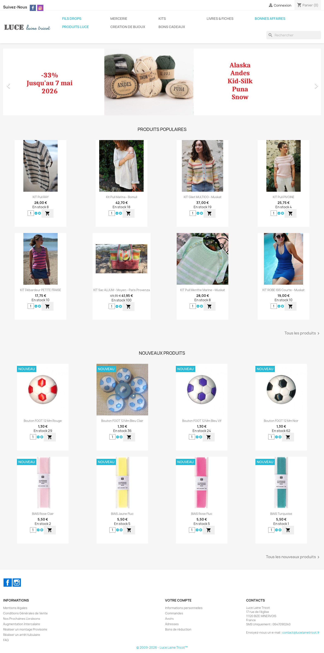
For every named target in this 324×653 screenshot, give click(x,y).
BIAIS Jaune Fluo (122, 514)
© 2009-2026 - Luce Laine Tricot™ (162, 647)
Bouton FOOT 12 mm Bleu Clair (122, 421)
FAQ (6, 640)
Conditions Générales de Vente (25, 613)
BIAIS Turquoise (281, 514)
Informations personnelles (183, 608)
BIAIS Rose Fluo (201, 514)
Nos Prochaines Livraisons (21, 619)
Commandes (174, 613)
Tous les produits (303, 333)
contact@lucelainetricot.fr (301, 632)
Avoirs (169, 619)
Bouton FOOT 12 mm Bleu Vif (201, 421)
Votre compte (178, 600)
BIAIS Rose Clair (43, 514)
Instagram (17, 582)
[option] (162, 84)
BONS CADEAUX (171, 27)
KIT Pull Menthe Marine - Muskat (202, 290)
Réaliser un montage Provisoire (25, 629)
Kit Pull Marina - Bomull (121, 197)
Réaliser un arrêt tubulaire (21, 635)
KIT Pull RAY (41, 197)
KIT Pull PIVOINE (283, 197)
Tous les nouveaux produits (293, 557)
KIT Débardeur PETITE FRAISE (40, 290)
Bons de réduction (178, 629)
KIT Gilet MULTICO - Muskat (203, 197)
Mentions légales (15, 608)
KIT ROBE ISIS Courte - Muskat (283, 290)
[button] (27, 84)
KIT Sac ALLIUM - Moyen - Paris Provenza (121, 290)
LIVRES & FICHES (220, 18)
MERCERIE (118, 18)
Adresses (172, 624)
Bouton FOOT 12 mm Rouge (43, 421)
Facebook (8, 582)
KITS (162, 18)
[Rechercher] (293, 35)
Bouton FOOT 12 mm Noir (281, 421)
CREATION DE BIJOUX (127, 27)
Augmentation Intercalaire (21, 624)
